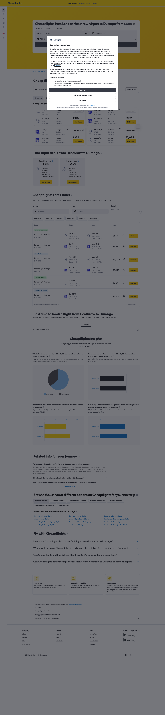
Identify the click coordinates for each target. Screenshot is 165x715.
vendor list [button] (57, 65)
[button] (82, 90)
